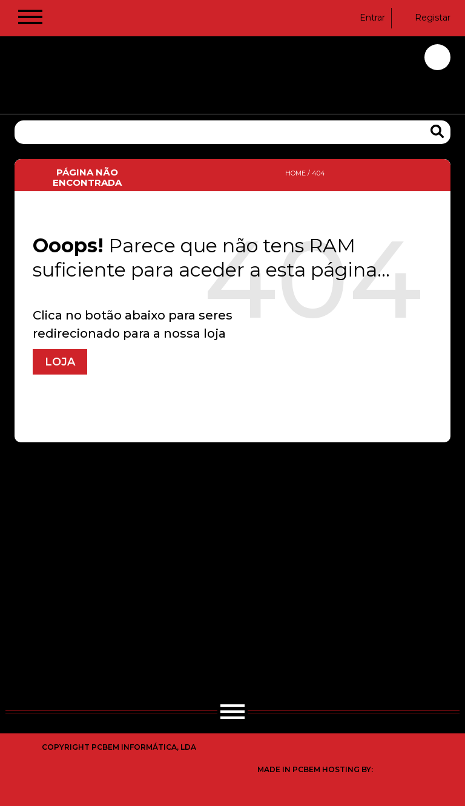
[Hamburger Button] (30, 19)
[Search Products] (437, 131)
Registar (425, 17)
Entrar (365, 17)
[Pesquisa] (232, 132)
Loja (60, 362)
